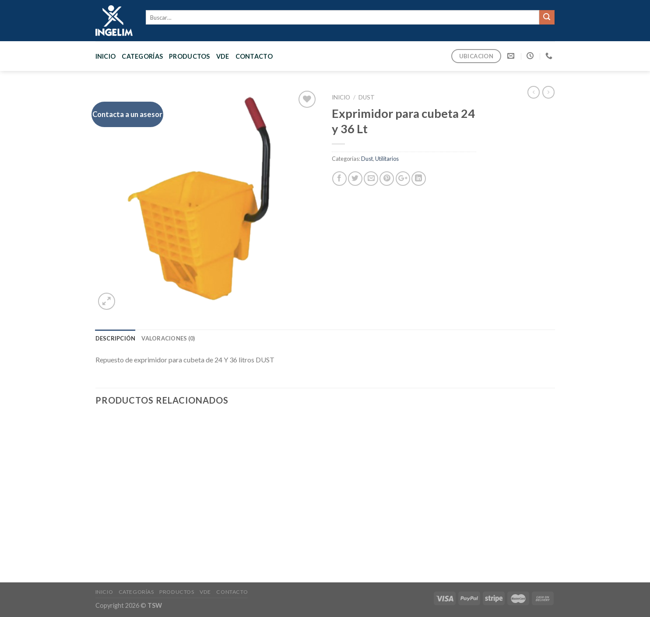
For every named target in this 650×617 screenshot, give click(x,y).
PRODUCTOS (189, 56)
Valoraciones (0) (168, 338)
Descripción (115, 338)
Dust (366, 97)
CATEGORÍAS (142, 56)
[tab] (115, 338)
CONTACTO (254, 56)
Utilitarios (387, 158)
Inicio (105, 56)
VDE (222, 56)
